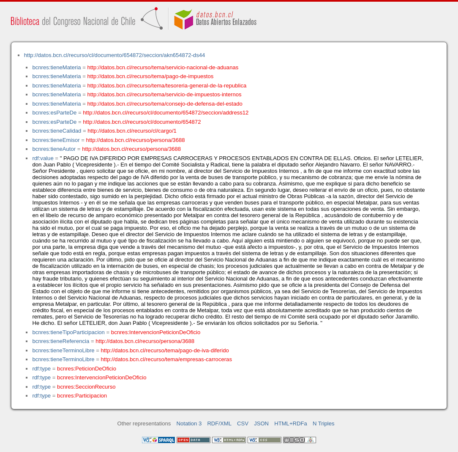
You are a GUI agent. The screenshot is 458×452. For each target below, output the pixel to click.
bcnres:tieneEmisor (55, 140)
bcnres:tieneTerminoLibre (63, 350)
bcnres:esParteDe (54, 112)
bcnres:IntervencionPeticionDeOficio (155, 332)
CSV (242, 423)
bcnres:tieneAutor (54, 149)
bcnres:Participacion (82, 395)
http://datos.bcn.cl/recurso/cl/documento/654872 (142, 122)
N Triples (324, 423)
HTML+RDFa (290, 423)
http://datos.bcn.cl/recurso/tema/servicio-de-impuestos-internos (164, 94)
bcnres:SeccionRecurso (86, 387)
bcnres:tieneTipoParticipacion (68, 332)
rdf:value (42, 158)
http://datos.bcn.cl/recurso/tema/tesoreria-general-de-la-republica (167, 85)
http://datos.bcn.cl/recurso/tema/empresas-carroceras (166, 359)
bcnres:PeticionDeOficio (86, 368)
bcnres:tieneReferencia (60, 341)
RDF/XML (219, 423)
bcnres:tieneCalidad (56, 131)
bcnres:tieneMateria (56, 67)
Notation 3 (189, 423)
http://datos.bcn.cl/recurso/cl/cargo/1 (132, 131)
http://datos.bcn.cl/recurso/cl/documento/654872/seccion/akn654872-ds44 (114, 55)
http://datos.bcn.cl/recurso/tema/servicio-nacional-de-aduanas (163, 67)
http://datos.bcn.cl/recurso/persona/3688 (135, 140)
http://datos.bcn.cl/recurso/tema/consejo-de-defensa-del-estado (165, 104)
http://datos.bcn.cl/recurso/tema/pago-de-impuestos (150, 76)
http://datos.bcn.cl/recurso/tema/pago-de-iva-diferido (165, 350)
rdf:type (41, 368)
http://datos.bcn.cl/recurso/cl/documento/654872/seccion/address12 (165, 112)
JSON (261, 423)
